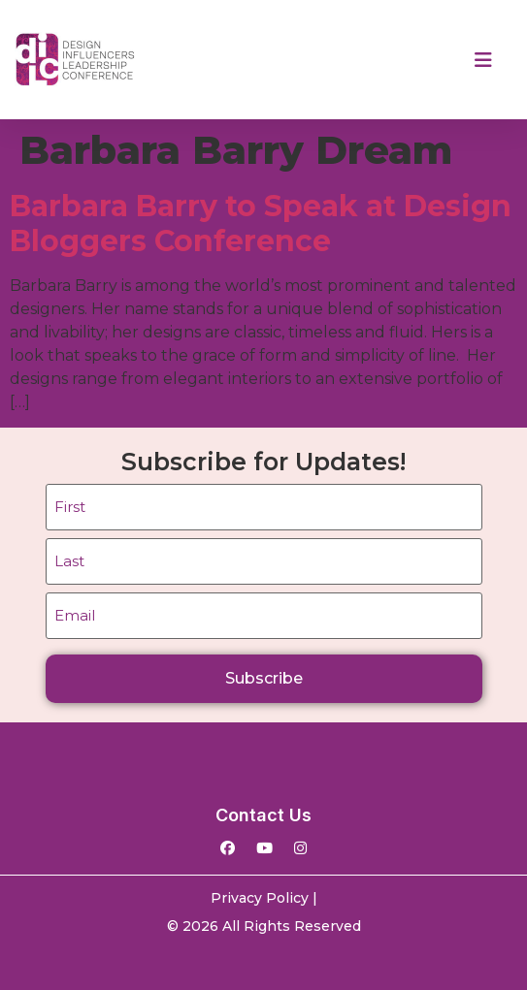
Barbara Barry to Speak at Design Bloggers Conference (260, 223)
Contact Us (263, 815)
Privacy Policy (260, 898)
